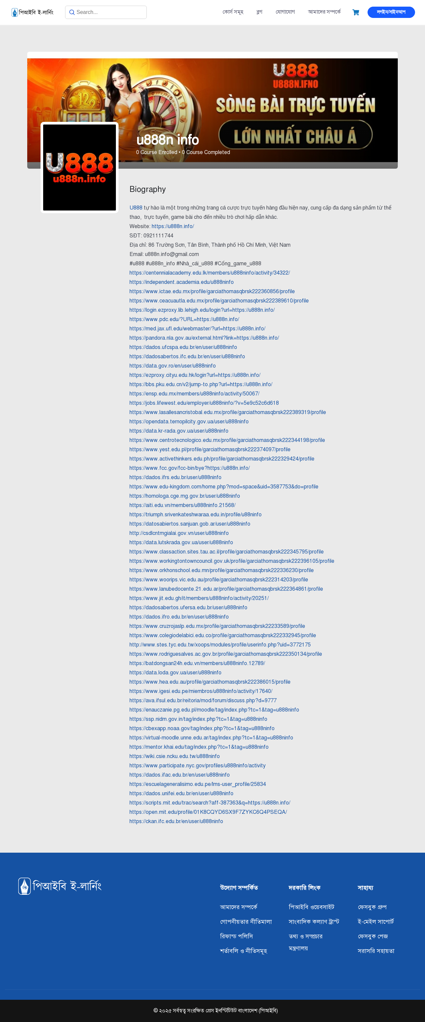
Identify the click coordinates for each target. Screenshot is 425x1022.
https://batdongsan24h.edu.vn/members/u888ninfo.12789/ (197, 663)
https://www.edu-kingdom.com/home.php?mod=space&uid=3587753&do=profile (223, 486)
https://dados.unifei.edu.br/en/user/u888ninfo (181, 793)
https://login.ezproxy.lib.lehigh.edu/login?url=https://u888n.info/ (202, 310)
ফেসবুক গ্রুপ (372, 907)
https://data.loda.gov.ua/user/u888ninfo (175, 672)
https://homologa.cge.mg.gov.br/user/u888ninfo (184, 496)
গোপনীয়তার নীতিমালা (246, 921)
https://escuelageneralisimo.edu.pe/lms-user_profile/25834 (197, 784)
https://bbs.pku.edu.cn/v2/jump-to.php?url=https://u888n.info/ (200, 384)
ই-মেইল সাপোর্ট (376, 921)
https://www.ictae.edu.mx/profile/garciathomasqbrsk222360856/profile (212, 291)
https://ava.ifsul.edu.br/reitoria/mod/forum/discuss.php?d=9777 (203, 700)
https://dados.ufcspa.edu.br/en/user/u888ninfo (183, 347)
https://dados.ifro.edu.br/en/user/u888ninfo (179, 617)
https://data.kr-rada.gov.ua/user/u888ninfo (178, 431)
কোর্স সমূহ (232, 12)
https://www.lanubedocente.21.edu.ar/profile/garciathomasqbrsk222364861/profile (226, 589)
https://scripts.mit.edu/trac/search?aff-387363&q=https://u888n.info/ (209, 803)
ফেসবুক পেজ (373, 936)
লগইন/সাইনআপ (391, 12)
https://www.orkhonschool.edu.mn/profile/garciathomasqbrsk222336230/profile (221, 570)
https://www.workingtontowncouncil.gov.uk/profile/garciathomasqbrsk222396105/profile (231, 561)
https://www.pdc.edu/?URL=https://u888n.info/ (184, 319)
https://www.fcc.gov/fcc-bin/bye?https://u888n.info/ (189, 468)
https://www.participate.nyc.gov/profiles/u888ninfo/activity (197, 765)
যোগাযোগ (285, 12)
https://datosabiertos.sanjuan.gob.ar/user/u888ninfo (189, 524)
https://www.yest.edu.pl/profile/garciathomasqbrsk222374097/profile (210, 449)
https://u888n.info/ (173, 226)
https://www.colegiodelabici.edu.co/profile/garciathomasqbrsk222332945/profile (222, 635)
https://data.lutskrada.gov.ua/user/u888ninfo (181, 542)
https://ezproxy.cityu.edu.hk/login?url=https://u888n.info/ (194, 375)
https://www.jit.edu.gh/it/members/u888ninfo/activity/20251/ (199, 598)
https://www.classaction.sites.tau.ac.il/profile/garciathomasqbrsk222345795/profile (226, 552)
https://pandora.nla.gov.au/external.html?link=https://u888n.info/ (204, 338)
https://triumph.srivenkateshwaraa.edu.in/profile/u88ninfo (195, 514)
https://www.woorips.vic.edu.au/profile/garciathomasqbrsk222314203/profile (218, 579)
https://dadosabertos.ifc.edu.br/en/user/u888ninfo (187, 356)
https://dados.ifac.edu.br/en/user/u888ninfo (179, 775)
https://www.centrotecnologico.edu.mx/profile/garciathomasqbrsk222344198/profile (227, 440)
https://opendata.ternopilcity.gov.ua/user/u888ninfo (189, 421)
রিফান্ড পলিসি (236, 936)
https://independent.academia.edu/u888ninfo (181, 282)
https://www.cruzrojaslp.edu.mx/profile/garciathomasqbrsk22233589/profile (217, 626)
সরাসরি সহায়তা (376, 951)
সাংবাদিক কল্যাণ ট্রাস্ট (314, 921)
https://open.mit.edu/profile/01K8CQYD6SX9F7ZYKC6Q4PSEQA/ (208, 812)
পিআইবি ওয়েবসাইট (311, 907)
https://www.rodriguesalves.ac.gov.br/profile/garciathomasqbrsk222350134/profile (225, 654)
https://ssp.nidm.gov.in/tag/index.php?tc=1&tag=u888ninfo (198, 719)
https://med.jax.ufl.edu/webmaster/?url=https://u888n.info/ (197, 328)
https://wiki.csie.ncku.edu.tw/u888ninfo (174, 756)
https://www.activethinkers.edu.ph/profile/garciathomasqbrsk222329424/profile (221, 459)
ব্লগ (259, 12)
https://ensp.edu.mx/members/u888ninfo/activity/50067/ (194, 393)
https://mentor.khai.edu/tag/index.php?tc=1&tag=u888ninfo (199, 747)
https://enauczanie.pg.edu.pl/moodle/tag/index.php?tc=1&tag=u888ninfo (214, 710)
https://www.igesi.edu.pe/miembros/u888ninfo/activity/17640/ (200, 691)
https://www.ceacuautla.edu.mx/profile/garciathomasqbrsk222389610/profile (219, 301)
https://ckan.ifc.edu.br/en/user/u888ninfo (176, 821)
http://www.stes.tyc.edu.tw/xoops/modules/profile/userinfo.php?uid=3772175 (220, 644)
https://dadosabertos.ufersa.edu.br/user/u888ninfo (188, 607)
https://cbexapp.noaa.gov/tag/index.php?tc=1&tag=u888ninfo (202, 728)
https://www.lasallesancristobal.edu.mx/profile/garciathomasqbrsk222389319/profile (227, 412)
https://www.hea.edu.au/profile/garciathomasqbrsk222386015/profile (210, 682)
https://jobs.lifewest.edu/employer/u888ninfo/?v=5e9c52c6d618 (204, 403)
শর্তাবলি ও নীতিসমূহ (243, 951)
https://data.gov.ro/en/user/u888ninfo (172, 366)
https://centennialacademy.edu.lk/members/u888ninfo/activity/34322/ (209, 273)
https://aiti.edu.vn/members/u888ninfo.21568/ (182, 505)
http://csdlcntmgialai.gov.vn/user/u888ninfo (179, 533)
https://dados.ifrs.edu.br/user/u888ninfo (175, 477)
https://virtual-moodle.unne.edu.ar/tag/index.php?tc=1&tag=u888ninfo (211, 737)
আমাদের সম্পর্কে (324, 12)
